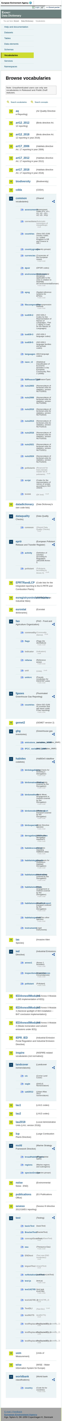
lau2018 (20, 1122)
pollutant (29, 983)
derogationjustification (30, 835)
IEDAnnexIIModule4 (26, 1022)
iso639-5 (29, 342)
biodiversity (23, 181)
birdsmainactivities (30, 782)
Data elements (11, 44)
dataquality (23, 516)
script (28, 480)
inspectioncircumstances (30, 973)
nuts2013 (29, 421)
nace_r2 (29, 362)
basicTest (29, 1226)
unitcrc (28, 677)
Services (8, 61)
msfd (19, 1145)
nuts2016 (29, 432)
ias (17, 939)
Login (37, 7)
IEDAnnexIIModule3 (26, 1007)
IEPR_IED (22, 1037)
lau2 (18, 1113)
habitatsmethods (30, 887)
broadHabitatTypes (30, 1157)
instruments (30, 928)
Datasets (8, 32)
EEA (17, 2)
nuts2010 (29, 409)
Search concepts (41, 102)
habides (21, 758)
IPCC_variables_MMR (30, 748)
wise (18, 1364)
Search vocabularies (19, 102)
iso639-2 (29, 315)
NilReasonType (30, 379)
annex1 (28, 962)
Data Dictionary (27, 21)
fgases (20, 693)
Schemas (9, 49)
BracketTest (30, 1232)
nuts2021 (29, 444)
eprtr (19, 541)
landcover (22, 1064)
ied (18, 951)
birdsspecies (30, 825)
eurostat (21, 609)
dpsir (27, 268)
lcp (18, 1133)
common (21, 198)
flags (27, 641)
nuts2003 (29, 386)
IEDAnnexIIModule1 (26, 995)
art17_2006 (22, 146)
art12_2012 (22, 122)
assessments (30, 209)
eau (26, 1247)
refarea (28, 660)
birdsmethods (30, 794)
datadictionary (25, 504)
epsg (27, 292)
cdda (19, 189)
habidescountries (30, 848)
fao (18, 621)
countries (29, 234)
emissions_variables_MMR (30, 742)
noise (19, 1182)
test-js (28, 1281)
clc (26, 1076)
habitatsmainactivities (30, 874)
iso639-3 (29, 334)
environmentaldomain (30, 274)
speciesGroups (30, 1172)
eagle (27, 1084)
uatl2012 (29, 1091)
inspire (20, 1052)
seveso (20, 1206)
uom (18, 1353)
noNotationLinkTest (30, 1274)
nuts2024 (29, 456)
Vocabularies (11, 55)
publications (23, 1194)
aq (17, 111)
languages (30, 354)
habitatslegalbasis (30, 860)
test (18, 1217)
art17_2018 (22, 169)
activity (28, 553)
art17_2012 (22, 157)
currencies (30, 255)
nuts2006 (29, 397)
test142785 (30, 1289)
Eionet (16, 21)
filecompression (30, 304)
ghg (18, 731)
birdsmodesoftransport (30, 811)
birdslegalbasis (30, 770)
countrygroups (30, 249)
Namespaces (10, 66)
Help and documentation (16, 27)
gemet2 (20, 722)
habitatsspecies (30, 917)
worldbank (22, 1376)
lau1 (18, 1105)
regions (28, 1165)
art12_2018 (22, 134)
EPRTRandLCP (25, 582)
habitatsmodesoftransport (30, 903)
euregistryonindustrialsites (26, 597)
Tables (7, 38)
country (29, 1388)
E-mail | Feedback (13, 1411)
